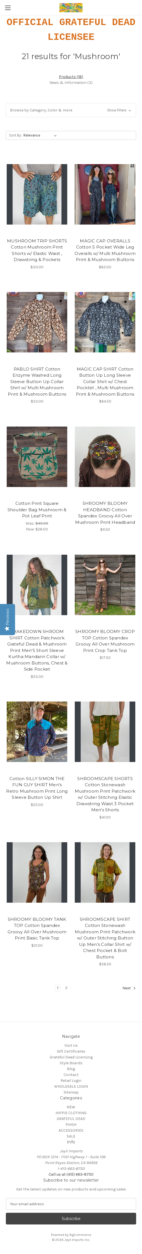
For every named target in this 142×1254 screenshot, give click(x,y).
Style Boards (71, 1063)
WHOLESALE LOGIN (71, 1086)
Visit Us (71, 1045)
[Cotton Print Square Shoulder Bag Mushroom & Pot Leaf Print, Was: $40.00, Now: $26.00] (37, 456)
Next (129, 988)
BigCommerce (80, 1235)
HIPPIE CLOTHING (71, 1113)
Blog (71, 1068)
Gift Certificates (71, 1051)
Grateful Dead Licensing (71, 1057)
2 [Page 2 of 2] (66, 987)
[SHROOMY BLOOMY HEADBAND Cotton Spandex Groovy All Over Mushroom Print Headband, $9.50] (105, 456)
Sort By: (15, 135)
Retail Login (71, 1080)
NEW (71, 1107)
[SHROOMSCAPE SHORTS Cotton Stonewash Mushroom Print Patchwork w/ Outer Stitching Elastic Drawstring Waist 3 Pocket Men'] (105, 732)
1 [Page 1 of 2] (57, 987)
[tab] (71, 76)
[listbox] (41, 135)
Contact (71, 1074)
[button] (71, 110)
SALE (71, 1136)
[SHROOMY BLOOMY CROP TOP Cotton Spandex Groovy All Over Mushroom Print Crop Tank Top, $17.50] (105, 585)
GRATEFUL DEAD (71, 1118)
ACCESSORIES (71, 1130)
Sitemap (71, 1092)
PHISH (71, 1124)
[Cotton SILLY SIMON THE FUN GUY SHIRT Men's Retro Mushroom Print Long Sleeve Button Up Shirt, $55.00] (37, 732)
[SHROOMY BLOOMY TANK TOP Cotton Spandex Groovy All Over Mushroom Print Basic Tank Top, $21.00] (37, 872)
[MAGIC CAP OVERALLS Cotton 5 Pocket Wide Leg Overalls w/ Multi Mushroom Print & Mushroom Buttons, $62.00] (105, 194)
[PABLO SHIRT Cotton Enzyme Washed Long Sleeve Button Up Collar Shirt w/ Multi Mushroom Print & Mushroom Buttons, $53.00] (37, 322)
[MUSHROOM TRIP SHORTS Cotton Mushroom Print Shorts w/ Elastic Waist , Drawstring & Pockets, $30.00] (37, 194)
